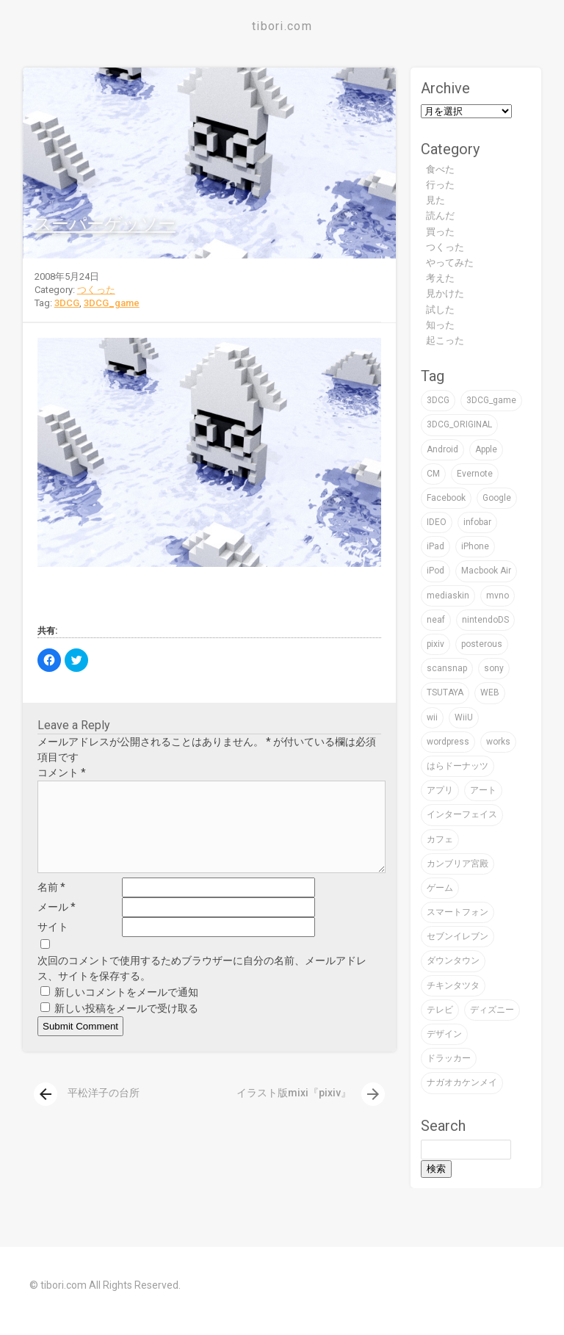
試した (440, 309)
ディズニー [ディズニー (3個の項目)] (492, 1010)
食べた (440, 169)
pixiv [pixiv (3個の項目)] (435, 644)
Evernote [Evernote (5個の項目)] (475, 473)
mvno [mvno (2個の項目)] (497, 595)
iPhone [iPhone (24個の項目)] (475, 546)
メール (56, 924)
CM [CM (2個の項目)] (433, 473)
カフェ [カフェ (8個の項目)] (440, 839)
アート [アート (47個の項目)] (483, 790)
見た (435, 200)
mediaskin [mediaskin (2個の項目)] (448, 595)
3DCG (66, 302)
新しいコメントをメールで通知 (126, 1010)
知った (440, 324)
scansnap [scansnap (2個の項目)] (447, 668)
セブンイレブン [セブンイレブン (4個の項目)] (457, 936)
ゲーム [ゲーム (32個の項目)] (440, 888)
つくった (96, 289)
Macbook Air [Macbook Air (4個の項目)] (486, 570)
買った (440, 231)
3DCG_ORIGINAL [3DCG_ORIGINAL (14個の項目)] (459, 424)
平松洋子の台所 (87, 1110)
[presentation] (45, 1112)
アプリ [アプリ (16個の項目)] (440, 790)
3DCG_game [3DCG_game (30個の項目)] (491, 400)
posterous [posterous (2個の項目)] (481, 644)
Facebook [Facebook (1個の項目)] (446, 498)
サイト (52, 944)
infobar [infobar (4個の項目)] (477, 522)
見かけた (445, 293)
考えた (440, 277)
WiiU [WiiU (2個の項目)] (464, 717)
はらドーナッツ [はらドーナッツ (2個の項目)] (457, 766)
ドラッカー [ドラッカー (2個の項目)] (449, 1058)
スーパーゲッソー (105, 224)
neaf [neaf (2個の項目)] (436, 620)
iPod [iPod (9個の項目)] (435, 570)
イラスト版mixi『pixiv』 (310, 1110)
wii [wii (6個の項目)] (432, 717)
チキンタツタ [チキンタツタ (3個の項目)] (453, 985)
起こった (445, 340)
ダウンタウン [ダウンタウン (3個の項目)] (453, 960)
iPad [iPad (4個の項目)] (435, 546)
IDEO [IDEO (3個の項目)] (436, 522)
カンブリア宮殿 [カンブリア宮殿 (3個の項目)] (457, 863)
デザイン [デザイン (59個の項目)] (444, 1034)
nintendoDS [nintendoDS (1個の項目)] (485, 620)
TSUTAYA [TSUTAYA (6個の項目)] (445, 692)
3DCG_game (112, 302)
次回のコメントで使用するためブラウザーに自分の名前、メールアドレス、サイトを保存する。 (201, 985)
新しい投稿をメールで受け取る (126, 1026)
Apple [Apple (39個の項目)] (486, 449)
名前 (51, 905)
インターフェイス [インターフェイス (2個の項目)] (462, 814)
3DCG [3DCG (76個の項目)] (438, 400)
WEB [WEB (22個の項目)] (489, 692)
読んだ (440, 215)
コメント (61, 772)
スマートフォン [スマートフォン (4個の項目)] (457, 912)
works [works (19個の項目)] (498, 742)
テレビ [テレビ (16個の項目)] (440, 1010)
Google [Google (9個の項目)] (496, 498)
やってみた (450, 262)
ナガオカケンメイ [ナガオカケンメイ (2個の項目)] (462, 1082)
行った (440, 184)
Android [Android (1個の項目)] (442, 449)
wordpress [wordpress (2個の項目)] (448, 742)
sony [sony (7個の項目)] (494, 668)
